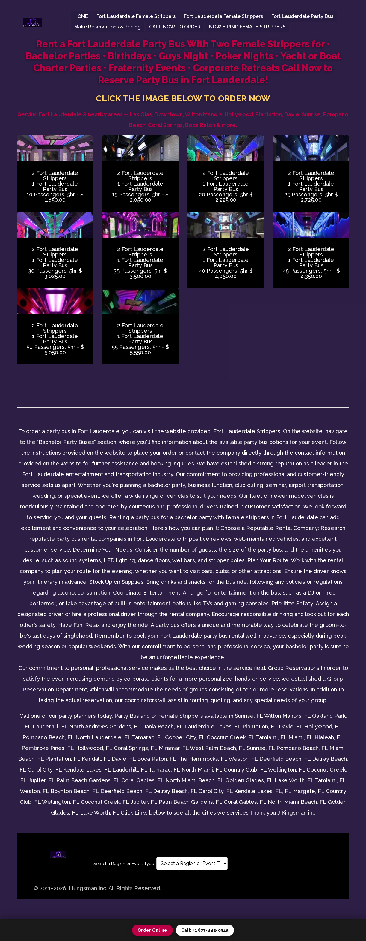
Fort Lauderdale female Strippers (136, 16)
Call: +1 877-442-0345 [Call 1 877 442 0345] (205, 930)
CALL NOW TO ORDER (175, 27)
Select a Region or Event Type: (124, 863)
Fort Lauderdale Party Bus (302, 16)
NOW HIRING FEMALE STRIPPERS (247, 27)
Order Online (152, 930)
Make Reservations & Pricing (107, 27)
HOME (81, 16)
